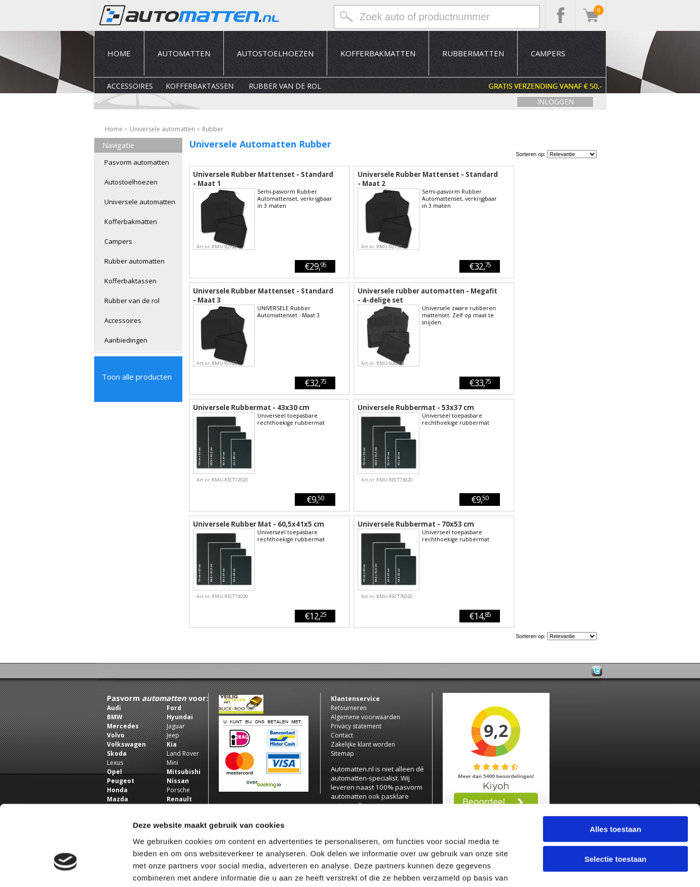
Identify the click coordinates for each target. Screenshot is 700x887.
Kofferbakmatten (377, 53)
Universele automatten (139, 201)
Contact (342, 735)
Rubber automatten (134, 261)
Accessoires (130, 86)
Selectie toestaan (616, 795)
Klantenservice (355, 698)
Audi (114, 708)
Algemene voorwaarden (365, 717)
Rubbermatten (473, 53)
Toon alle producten (137, 377)
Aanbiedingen (125, 340)
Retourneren (349, 708)
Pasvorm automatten (136, 162)
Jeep (173, 735)
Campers (548, 53)
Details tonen (547, 867)
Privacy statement (356, 726)
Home (119, 53)
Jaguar (176, 726)
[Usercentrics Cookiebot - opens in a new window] (65, 867)
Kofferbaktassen (200, 86)
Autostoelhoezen (275, 53)
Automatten (184, 53)
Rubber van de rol (285, 86)
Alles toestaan (615, 765)
